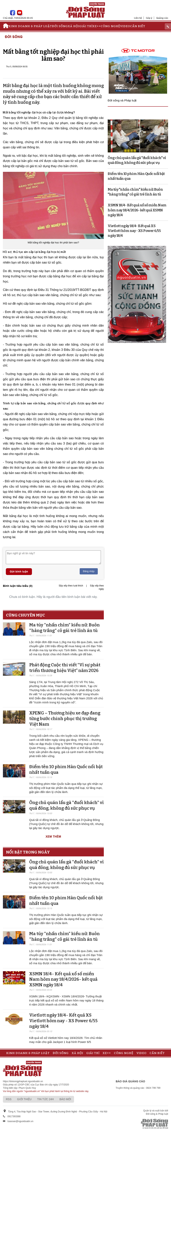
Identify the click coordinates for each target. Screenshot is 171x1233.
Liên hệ (138, 17)
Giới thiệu (24, 1099)
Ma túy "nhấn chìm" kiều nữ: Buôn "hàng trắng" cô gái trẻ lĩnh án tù (64, 627)
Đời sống (60, 26)
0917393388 (13, 1116)
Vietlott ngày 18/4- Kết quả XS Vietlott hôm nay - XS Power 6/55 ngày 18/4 (63, 1021)
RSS (8, 1099)
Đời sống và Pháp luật (122, 100)
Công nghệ (110, 26)
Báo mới (65, 1099)
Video (125, 26)
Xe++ (97, 26)
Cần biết (137, 26)
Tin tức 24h (45, 1099)
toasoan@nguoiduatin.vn (20, 1121)
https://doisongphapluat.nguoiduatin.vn (23, 1081)
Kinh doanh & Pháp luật (30, 26)
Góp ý (149, 17)
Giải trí (86, 26)
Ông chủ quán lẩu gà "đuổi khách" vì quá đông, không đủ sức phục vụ (66, 805)
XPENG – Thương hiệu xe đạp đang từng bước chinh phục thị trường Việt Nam (64, 718)
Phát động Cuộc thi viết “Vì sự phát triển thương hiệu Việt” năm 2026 (64, 667)
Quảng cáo (162, 17)
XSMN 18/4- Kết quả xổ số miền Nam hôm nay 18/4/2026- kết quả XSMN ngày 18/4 (63, 979)
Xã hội (73, 26)
